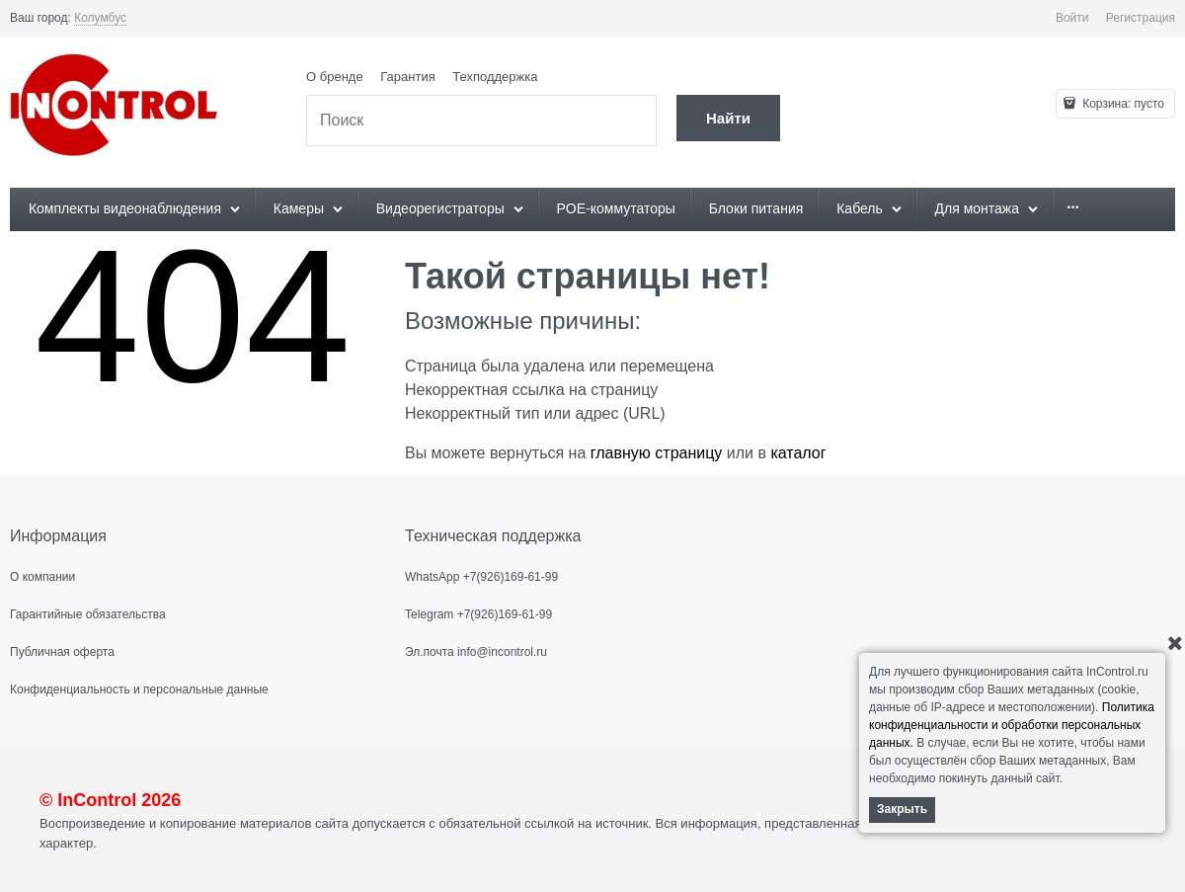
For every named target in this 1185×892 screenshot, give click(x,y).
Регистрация (1140, 18)
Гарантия (407, 76)
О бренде (334, 76)
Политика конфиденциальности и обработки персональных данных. (1011, 725)
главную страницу (657, 453)
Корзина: (1121, 104)
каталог (798, 453)
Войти (1072, 18)
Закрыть (902, 809)
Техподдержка (494, 76)
